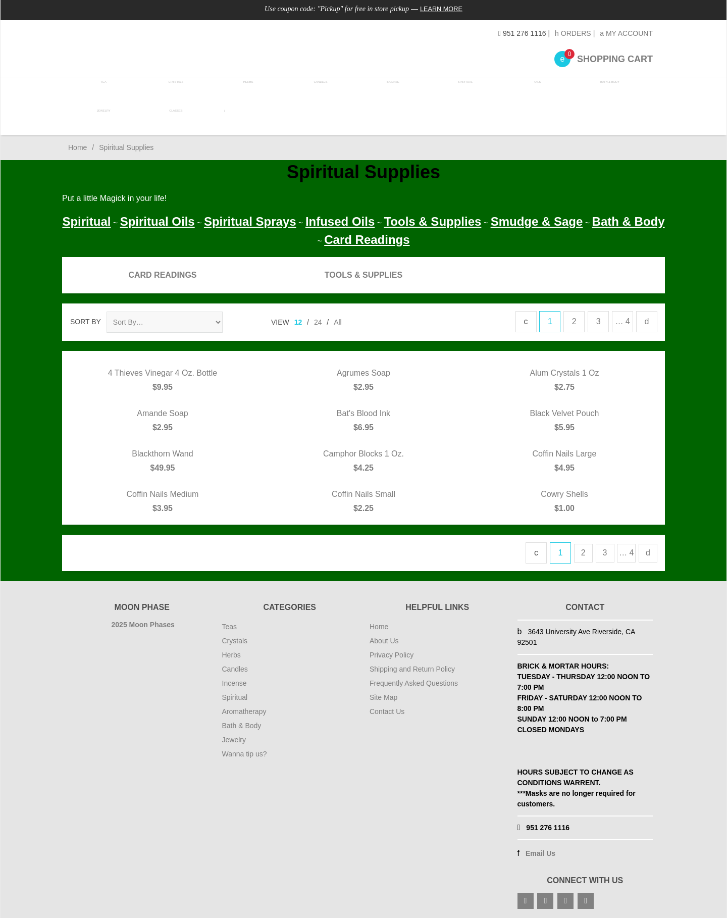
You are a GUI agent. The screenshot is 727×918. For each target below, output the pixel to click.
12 (298, 319)
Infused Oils (340, 218)
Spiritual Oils (157, 218)
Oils (529, 90)
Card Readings (366, 236)
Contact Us (387, 708)
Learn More (441, 9)
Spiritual (458, 90)
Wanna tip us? (244, 751)
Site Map (383, 694)
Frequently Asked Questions (414, 680)
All (338, 319)
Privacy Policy (391, 652)
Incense (387, 90)
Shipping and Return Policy (412, 666)
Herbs (245, 90)
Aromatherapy (244, 708)
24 (318, 319)
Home (77, 144)
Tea (104, 90)
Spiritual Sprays (250, 218)
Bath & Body (599, 90)
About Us (384, 638)
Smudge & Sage (537, 218)
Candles (316, 90)
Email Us (540, 850)
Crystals (174, 90)
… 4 (622, 318)
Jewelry (103, 118)
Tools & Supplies (432, 218)
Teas (229, 624)
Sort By (85, 319)
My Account (626, 33)
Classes (174, 118)
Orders (573, 33)
